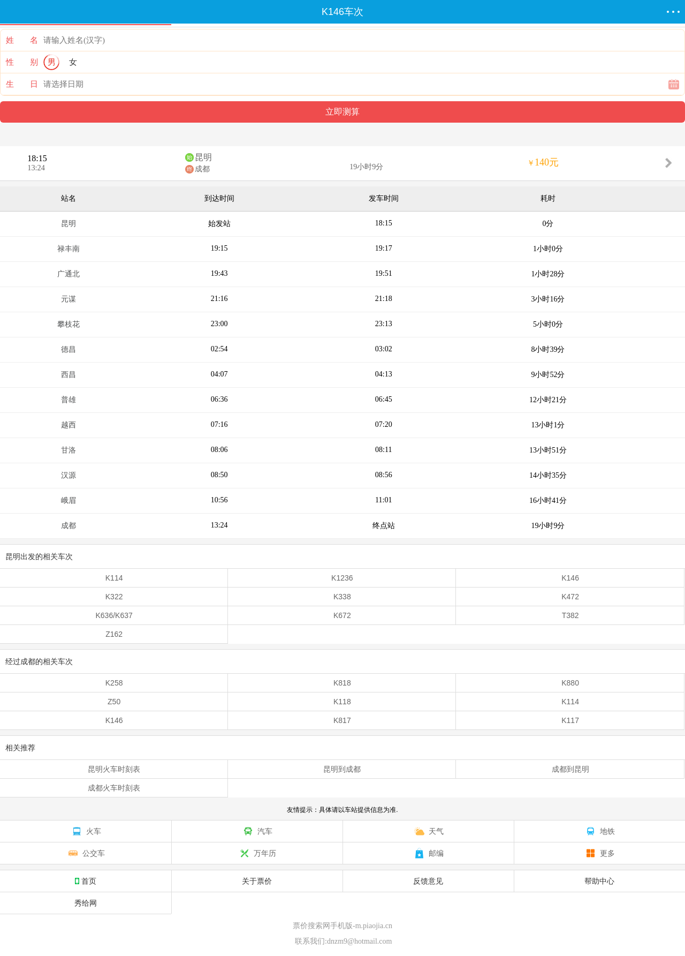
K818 (342, 683)
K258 (114, 683)
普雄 (68, 400)
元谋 (68, 299)
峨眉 (68, 500)
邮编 (428, 853)
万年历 (257, 853)
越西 (68, 425)
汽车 (256, 831)
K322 (114, 596)
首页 (85, 881)
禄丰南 (68, 249)
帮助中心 (599, 881)
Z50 (114, 701)
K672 (342, 615)
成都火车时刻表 (114, 788)
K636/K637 (113, 615)
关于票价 (257, 881)
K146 (570, 578)
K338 (342, 596)
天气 (428, 831)
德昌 (68, 349)
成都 (202, 169)
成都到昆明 (570, 769)
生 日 (22, 84)
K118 (342, 701)
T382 (570, 615)
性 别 (22, 62)
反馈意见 (428, 881)
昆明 (203, 157)
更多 (599, 853)
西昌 (68, 375)
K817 (342, 720)
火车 (85, 831)
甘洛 (68, 450)
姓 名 (22, 40)
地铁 (599, 831)
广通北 (68, 274)
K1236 (342, 578)
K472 (570, 596)
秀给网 (85, 903)
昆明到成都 (342, 769)
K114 (114, 578)
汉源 (68, 475)
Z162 (114, 634)
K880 (570, 683)
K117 (570, 720)
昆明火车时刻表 (114, 769)
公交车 (85, 853)
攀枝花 (68, 324)
